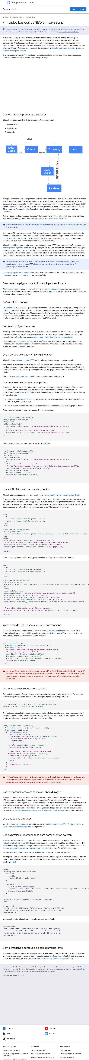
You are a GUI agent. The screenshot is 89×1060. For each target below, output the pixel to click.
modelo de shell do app (11, 238)
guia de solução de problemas (68, 32)
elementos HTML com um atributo (62, 495)
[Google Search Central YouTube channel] (66, 1028)
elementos (13, 289)
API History (57, 499)
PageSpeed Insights (67, 1057)
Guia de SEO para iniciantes (40, 1054)
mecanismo (58, 219)
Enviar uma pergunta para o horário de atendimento (16, 1054)
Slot (14, 862)
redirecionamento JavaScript (23, 399)
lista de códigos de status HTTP (22, 376)
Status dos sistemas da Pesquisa (42, 1057)
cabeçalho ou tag (16, 248)
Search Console (78, 9)
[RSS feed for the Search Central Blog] (24, 1033)
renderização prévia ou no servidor (17, 273)
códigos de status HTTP (25, 360)
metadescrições (50, 289)
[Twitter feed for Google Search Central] (24, 1038)
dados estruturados (18, 824)
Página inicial (7, 17)
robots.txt (13, 206)
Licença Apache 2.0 (53, 969)
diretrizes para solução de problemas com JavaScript (52, 337)
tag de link (15, 308)
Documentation (10, 9)
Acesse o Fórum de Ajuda (11, 1050)
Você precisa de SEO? (38, 1050)
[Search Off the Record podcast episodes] (66, 1033)
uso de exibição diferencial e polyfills (31, 341)
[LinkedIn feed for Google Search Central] (24, 1028)
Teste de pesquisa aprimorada (14, 848)
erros (28, 392)
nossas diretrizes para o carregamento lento (56, 959)
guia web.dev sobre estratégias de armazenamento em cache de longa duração (40, 810)
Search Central (23, 2)
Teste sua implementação (18, 827)
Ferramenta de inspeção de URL (41, 848)
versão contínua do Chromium (64, 48)
